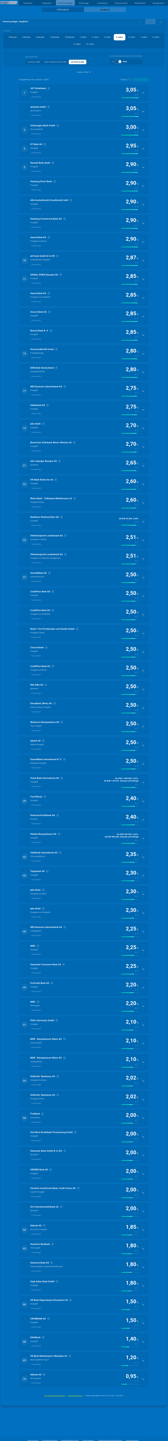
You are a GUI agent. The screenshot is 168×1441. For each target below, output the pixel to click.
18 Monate (69, 37)
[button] (84, 92)
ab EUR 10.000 (77, 62)
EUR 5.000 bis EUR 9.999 (55, 62)
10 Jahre (90, 44)
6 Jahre (131, 37)
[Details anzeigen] (143, 92)
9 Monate (40, 37)
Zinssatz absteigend (141, 79)
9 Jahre (77, 44)
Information (63, 9)
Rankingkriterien (75, 1396)
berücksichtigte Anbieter (55, 1396)
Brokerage (84, 3)
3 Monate (12, 37)
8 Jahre (156, 37)
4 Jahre (107, 37)
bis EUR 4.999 (34, 62)
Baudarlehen (159, 3)
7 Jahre (144, 37)
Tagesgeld (46, 3)
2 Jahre (83, 37)
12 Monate (54, 37)
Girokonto (28, 3)
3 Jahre (95, 37)
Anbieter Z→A (125, 79)
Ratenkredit (140, 3)
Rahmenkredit (121, 3)
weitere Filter (84, 72)
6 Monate (26, 37)
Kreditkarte (103, 3)
